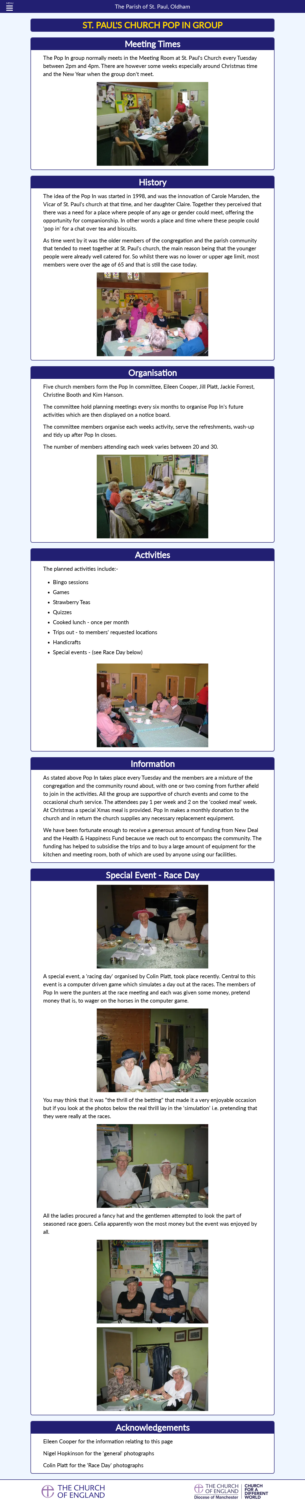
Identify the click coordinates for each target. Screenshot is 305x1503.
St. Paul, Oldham (152, 6)
